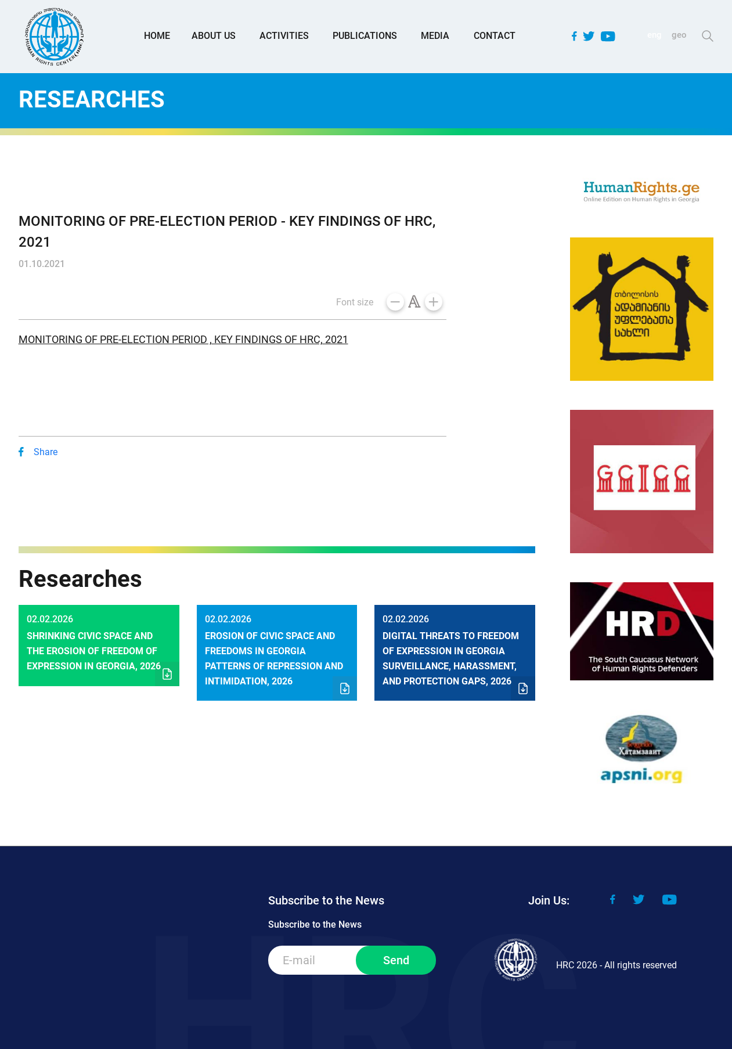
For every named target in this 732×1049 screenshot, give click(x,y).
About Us (214, 35)
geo (679, 35)
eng (654, 35)
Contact (494, 35)
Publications (365, 35)
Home (157, 35)
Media (435, 35)
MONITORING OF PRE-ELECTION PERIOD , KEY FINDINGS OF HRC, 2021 (183, 339)
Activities (284, 35)
